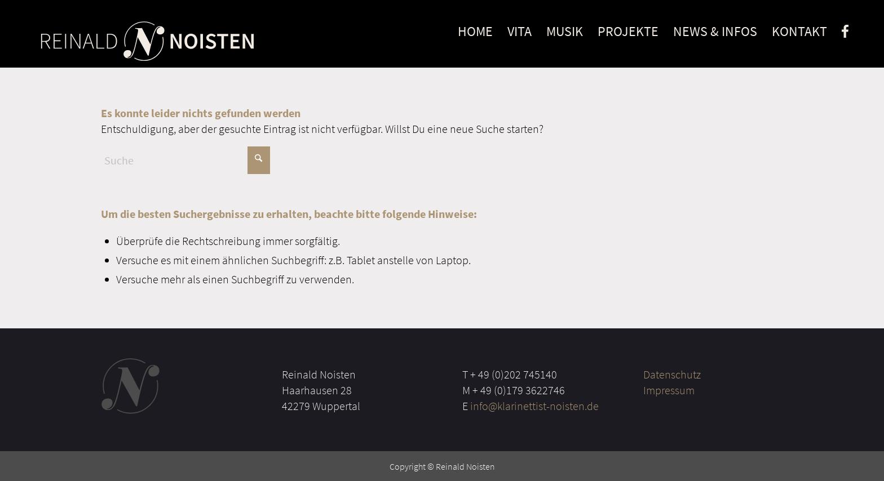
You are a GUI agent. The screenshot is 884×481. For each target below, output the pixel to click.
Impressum (669, 390)
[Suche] (185, 160)
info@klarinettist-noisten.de (534, 406)
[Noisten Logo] (146, 40)
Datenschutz (672, 374)
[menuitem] (475, 34)
